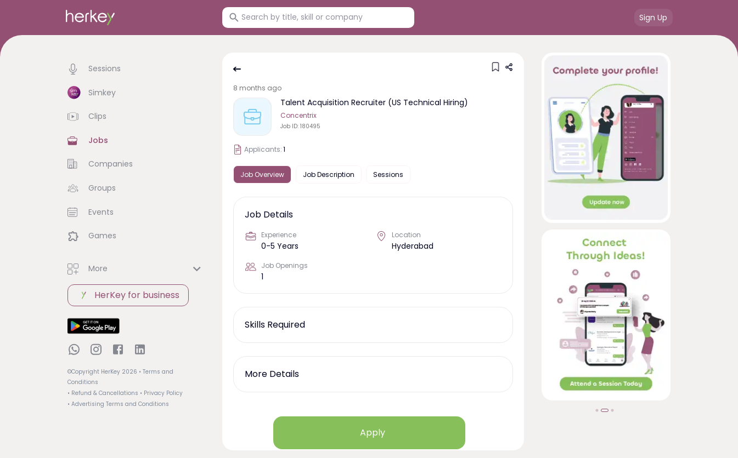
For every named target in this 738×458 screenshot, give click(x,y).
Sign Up (653, 17)
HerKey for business (128, 295)
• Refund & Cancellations (102, 393)
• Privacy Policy (161, 393)
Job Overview (262, 174)
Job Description (328, 174)
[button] (136, 69)
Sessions (388, 174)
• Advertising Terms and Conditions (118, 404)
